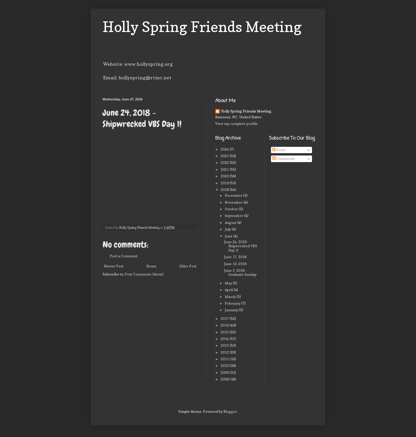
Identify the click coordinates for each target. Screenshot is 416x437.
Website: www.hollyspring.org (138, 64)
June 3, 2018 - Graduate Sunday (240, 272)
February (233, 303)
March (231, 297)
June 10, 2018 (235, 264)
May (229, 283)
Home (151, 266)
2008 (225, 379)
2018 (225, 189)
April (229, 290)
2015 (225, 332)
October (232, 209)
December (234, 195)
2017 (225, 318)
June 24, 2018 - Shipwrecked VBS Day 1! (240, 246)
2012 (225, 352)
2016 (225, 325)
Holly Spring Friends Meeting (202, 26)
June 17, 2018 (235, 257)
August (231, 222)
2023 (225, 156)
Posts (278, 150)
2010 (225, 365)
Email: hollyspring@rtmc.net (137, 77)
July (228, 229)
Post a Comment (124, 256)
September (234, 215)
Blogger (230, 411)
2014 (225, 339)
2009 (225, 372)
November (234, 202)
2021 (225, 169)
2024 (225, 149)
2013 (225, 345)
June (229, 236)
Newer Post (113, 266)
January (232, 310)
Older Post (187, 266)
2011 (225, 359)
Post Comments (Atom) (144, 274)
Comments (283, 158)
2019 (225, 183)
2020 (225, 176)
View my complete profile (236, 123)
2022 (225, 162)
